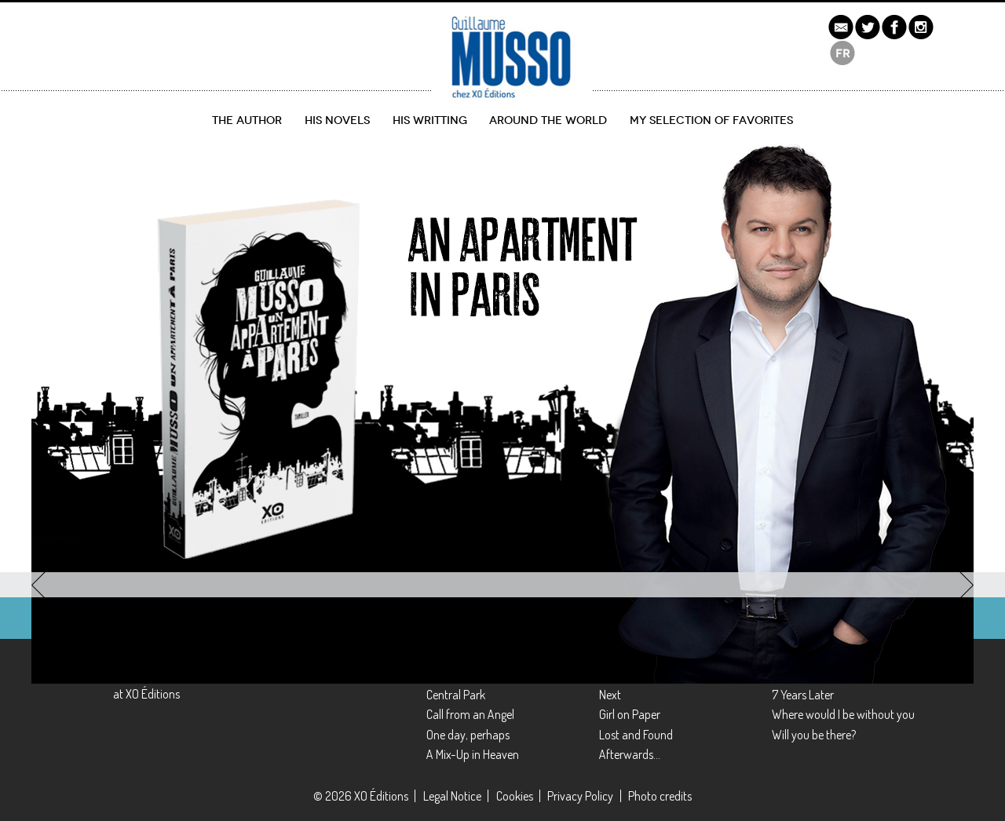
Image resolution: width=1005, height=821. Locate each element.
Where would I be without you (843, 714)
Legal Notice (452, 796)
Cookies (514, 796)
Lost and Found (636, 735)
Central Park (455, 694)
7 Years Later (803, 694)
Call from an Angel (470, 714)
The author (247, 120)
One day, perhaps (468, 735)
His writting (430, 120)
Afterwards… (629, 754)
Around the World (548, 120)
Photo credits (660, 796)
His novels (337, 120)
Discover (93, 496)
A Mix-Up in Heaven (472, 754)
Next (610, 694)
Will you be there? (814, 735)
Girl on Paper (629, 714)
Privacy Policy (580, 796)
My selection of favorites (711, 120)
